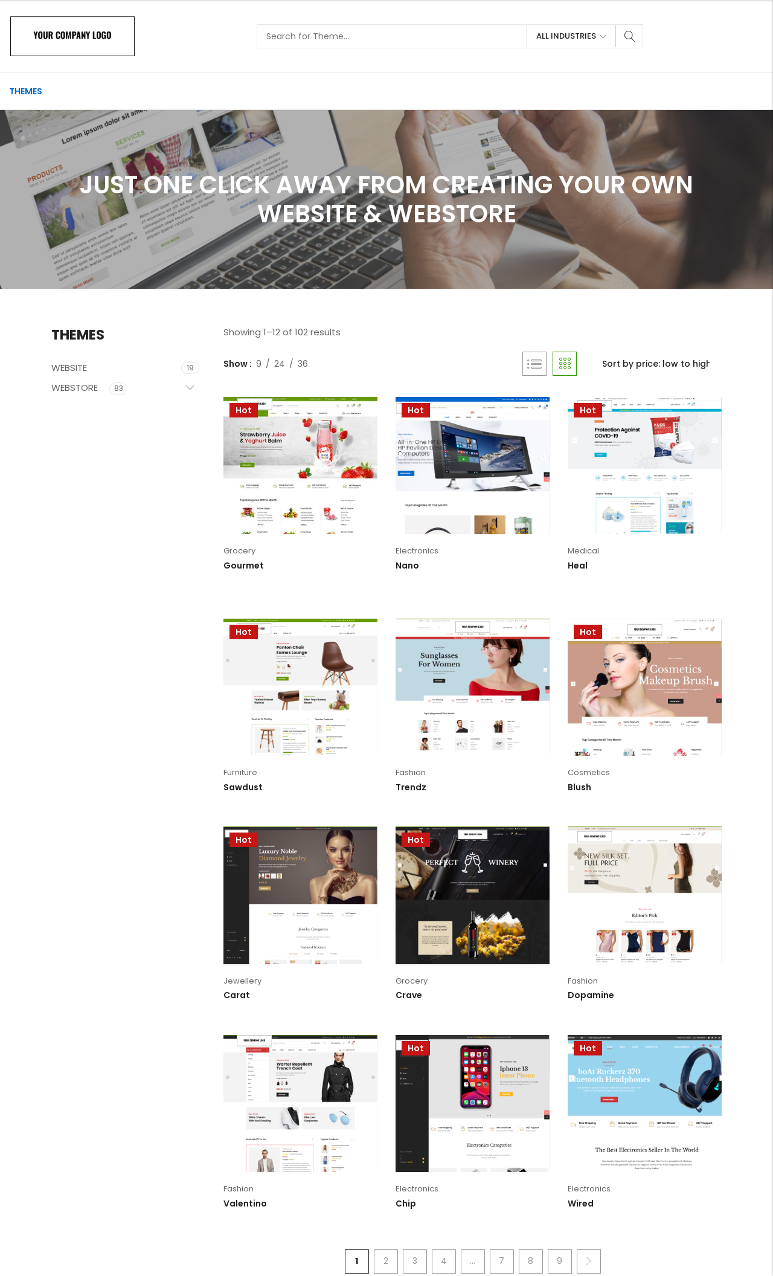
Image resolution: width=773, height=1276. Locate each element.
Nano (407, 565)
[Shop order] (661, 363)
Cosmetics (589, 772)
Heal (578, 565)
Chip (406, 1203)
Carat (236, 995)
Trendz (411, 787)
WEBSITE (69, 367)
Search (630, 36)
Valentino (245, 1203)
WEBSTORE (74, 387)
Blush (579, 787)
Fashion (411, 772)
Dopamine (591, 995)
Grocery (239, 550)
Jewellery (242, 981)
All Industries (566, 36)
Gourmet (243, 565)
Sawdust (243, 787)
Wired (581, 1203)
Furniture (240, 772)
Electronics (417, 550)
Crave (409, 995)
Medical (583, 550)
